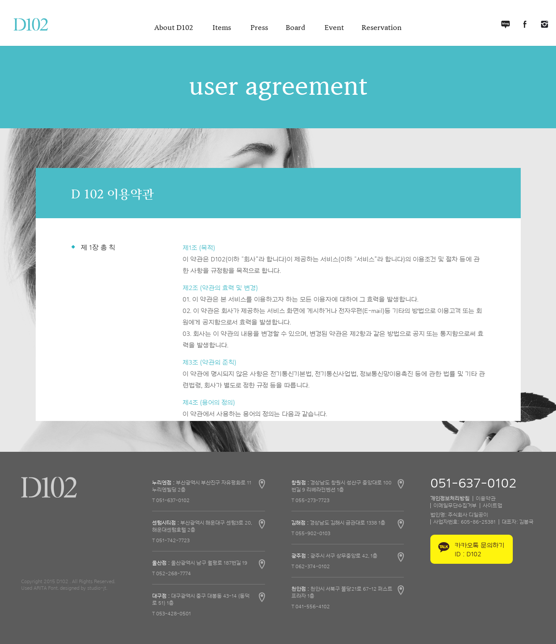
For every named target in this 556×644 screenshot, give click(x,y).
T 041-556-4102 (310, 606)
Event (334, 28)
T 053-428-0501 (171, 613)
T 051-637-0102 (171, 500)
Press (259, 28)
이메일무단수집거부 (455, 505)
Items (223, 28)
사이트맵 (492, 505)
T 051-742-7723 (171, 540)
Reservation (382, 28)
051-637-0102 (473, 484)
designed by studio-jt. (83, 588)
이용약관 (486, 498)
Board (296, 28)
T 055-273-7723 (310, 500)
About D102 (174, 28)
